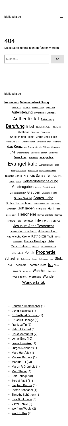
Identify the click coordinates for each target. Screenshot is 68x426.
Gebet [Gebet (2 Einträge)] (18, 182)
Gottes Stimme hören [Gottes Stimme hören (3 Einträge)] (19, 203)
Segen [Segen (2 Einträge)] (34, 259)
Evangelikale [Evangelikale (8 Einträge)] (22, 164)
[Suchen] (57, 59)
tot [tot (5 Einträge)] (50, 264)
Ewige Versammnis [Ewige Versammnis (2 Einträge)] (47, 171)
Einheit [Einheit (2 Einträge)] (44, 153)
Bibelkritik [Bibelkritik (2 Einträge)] (57, 127)
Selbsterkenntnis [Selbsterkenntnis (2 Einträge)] (46, 259)
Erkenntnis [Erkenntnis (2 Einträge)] (53, 153)
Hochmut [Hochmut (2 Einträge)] (58, 215)
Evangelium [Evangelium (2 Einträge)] (33, 171)
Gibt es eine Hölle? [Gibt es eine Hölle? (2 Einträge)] (18, 193)
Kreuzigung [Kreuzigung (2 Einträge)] (17, 242)
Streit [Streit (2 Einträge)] (10, 265)
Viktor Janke (20, 404)
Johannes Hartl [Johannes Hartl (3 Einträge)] (47, 231)
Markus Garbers (22, 357)
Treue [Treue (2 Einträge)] (56, 265)
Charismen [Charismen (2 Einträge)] (45, 132)
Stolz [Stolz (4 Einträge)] (59, 258)
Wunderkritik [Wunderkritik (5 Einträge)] (33, 282)
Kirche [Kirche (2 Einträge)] (58, 237)
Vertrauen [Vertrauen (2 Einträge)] (27, 271)
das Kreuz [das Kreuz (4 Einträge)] (15, 147)
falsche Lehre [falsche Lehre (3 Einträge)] (13, 175)
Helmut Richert (21, 329)
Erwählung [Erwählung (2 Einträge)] (33, 158)
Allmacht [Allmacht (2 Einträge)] (26, 107)
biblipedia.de (12, 16)
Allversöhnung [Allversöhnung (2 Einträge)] (38, 107)
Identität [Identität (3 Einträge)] (28, 220)
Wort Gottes (19, 413)
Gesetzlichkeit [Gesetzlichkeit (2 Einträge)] (49, 187)
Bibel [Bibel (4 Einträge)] (30, 127)
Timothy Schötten (23, 394)
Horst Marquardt (22, 334)
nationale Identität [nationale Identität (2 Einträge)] (48, 246)
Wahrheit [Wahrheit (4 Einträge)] (40, 271)
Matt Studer (19, 371)
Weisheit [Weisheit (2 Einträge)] (52, 271)
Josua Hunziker (22, 343)
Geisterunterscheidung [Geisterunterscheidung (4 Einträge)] (40, 181)
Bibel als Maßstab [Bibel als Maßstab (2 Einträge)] (43, 127)
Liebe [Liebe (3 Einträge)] (51, 241)
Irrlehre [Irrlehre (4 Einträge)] (40, 220)
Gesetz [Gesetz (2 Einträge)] (38, 187)
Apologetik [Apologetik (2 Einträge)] (50, 107)
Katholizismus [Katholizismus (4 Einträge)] (42, 236)
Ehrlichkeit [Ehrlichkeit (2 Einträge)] (35, 153)
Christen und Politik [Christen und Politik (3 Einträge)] (22, 136)
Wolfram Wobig (22, 408)
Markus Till (19, 362)
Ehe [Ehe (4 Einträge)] (12, 152)
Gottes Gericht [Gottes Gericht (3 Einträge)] (23, 198)
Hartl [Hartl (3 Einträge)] (51, 208)
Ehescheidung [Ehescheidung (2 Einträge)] (23, 153)
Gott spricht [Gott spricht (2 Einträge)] (41, 209)
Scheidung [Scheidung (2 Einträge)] (25, 259)
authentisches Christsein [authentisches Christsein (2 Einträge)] (44, 113)
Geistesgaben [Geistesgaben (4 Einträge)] (23, 187)
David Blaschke (21, 310)
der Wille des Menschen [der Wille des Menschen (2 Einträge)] (50, 147)
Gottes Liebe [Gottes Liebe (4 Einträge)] (43, 198)
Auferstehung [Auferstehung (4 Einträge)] (22, 112)
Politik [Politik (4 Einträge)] (29, 253)
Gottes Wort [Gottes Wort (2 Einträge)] (56, 203)
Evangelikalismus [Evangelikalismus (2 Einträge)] (18, 171)
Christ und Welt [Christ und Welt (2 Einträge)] (28, 142)
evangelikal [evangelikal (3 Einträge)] (46, 157)
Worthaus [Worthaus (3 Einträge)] (35, 276)
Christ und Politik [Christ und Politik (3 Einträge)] (46, 136)
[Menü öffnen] (61, 17)
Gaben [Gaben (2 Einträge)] (12, 182)
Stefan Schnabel (22, 390)
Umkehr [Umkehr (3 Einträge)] (16, 271)
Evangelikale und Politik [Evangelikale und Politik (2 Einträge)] (49, 165)
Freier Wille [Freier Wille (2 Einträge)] (57, 176)
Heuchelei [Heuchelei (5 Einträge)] (27, 214)
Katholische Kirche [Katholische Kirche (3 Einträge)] (18, 236)
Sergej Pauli (19, 380)
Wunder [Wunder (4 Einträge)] (49, 276)
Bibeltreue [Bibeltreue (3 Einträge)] (23, 132)
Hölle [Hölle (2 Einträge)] (19, 221)
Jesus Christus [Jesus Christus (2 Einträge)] (53, 221)
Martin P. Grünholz (23, 366)
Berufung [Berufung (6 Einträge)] (15, 126)
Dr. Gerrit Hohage (23, 320)
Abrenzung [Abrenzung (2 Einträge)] (16, 107)
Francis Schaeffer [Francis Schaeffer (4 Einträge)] (37, 176)
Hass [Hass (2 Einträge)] (58, 209)
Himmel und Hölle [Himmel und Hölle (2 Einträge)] (45, 215)
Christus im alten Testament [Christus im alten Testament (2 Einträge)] (48, 142)
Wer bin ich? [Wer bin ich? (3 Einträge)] (19, 276)
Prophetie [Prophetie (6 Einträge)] (45, 252)
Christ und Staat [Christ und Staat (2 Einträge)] (13, 142)
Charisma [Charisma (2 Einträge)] (35, 132)
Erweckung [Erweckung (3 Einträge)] (20, 157)
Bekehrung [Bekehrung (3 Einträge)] (47, 119)
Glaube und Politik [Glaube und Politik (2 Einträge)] (49, 193)
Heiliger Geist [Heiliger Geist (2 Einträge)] (10, 215)
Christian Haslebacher (26, 306)
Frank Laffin (19, 324)
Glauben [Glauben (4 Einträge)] (33, 192)
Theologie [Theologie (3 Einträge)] (20, 265)
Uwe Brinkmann (22, 399)
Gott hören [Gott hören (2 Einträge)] (11, 209)
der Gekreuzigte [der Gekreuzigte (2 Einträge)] (31, 147)
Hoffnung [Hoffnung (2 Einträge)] (11, 221)
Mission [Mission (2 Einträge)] (35, 246)
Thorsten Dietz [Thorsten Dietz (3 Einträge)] (37, 265)
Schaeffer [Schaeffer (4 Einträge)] (12, 258)
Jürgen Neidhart (22, 348)
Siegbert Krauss (22, 385)
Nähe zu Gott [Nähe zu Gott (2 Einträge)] (17, 253)
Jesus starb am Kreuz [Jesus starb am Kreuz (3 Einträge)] (23, 231)
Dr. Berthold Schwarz (25, 315)
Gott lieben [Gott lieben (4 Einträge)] (26, 208)
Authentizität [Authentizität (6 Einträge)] (26, 118)
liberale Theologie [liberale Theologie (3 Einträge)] (35, 241)
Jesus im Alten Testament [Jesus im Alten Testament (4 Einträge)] (33, 226)
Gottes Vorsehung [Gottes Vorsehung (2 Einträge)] (41, 203)
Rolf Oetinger (20, 376)
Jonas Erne (19, 338)
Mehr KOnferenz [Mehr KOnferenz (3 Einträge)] (21, 246)
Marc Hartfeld (21, 352)
